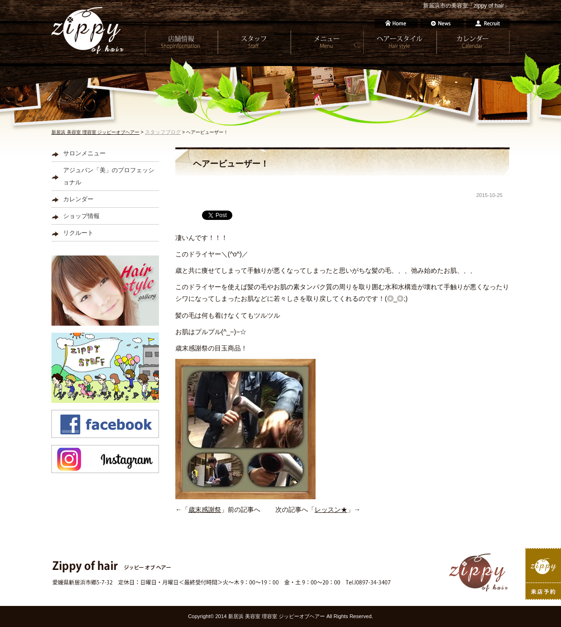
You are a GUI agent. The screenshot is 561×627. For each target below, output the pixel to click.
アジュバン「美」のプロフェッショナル (108, 176)
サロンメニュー (84, 153)
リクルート (78, 232)
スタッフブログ (163, 132)
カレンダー (78, 199)
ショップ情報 (81, 215)
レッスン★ (331, 509)
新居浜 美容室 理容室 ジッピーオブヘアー (95, 132)
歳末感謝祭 (204, 509)
